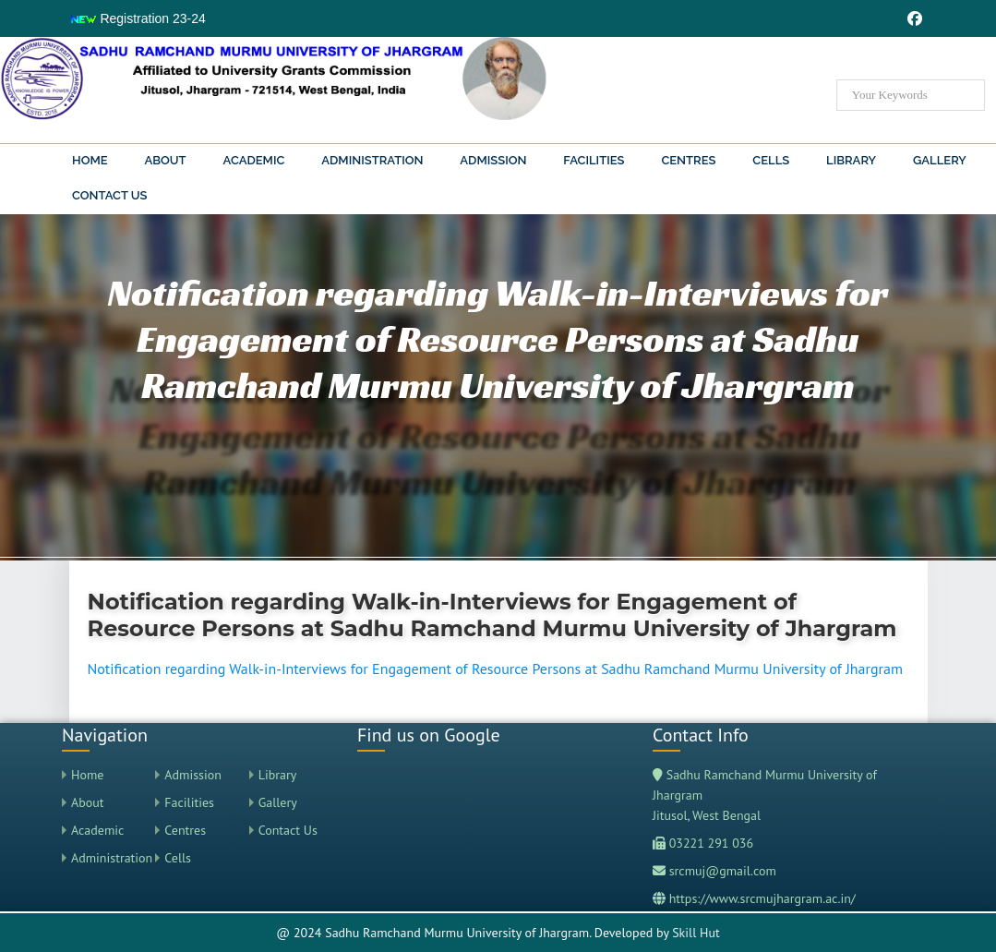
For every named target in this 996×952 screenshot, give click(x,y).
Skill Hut (696, 932)
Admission (493, 160)
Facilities (593, 160)
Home (90, 160)
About (165, 160)
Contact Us (110, 195)
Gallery (939, 160)
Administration (372, 160)
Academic (254, 160)
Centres (688, 160)
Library (851, 160)
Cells (770, 160)
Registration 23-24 (137, 18)
